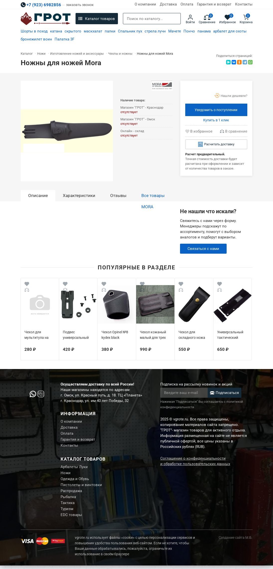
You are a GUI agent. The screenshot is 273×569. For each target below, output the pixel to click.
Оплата (187, 4)
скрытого (73, 31)
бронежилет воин (36, 39)
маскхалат (93, 31)
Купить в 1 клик (216, 120)
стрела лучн (155, 31)
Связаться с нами (203, 248)
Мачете (174, 31)
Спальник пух (130, 31)
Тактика (68, 506)
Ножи (66, 474)
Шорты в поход (34, 31)
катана (56, 31)
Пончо (189, 31)
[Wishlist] (26, 285)
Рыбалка (68, 499)
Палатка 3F (64, 39)
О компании (145, 4)
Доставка (168, 4)
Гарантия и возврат (214, 4)
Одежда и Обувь (75, 481)
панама (204, 31)
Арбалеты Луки (74, 468)
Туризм (67, 512)
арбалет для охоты (230, 31)
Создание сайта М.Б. (236, 541)
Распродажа (71, 493)
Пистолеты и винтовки (81, 487)
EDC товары (71, 518)
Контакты (244, 4)
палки (110, 31)
